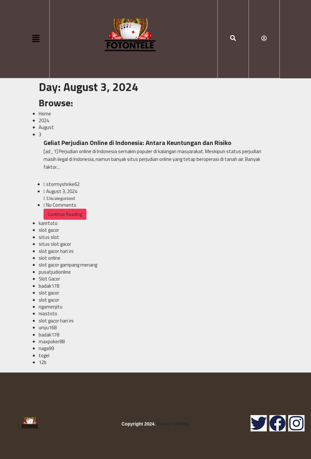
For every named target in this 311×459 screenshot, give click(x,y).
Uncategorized (60, 198)
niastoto (48, 313)
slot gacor (49, 230)
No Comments (61, 205)
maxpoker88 (52, 341)
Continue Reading (65, 214)
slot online (49, 258)
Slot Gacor (49, 278)
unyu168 (48, 327)
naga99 (46, 348)
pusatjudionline (55, 272)
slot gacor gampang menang (68, 265)
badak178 (49, 286)
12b (42, 362)
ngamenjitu (50, 306)
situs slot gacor (55, 244)
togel (44, 355)
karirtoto (48, 223)
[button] (35, 39)
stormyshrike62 (63, 184)
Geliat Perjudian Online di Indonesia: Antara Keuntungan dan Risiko (137, 143)
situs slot (49, 237)
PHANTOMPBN (173, 423)
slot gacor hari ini (56, 251)
